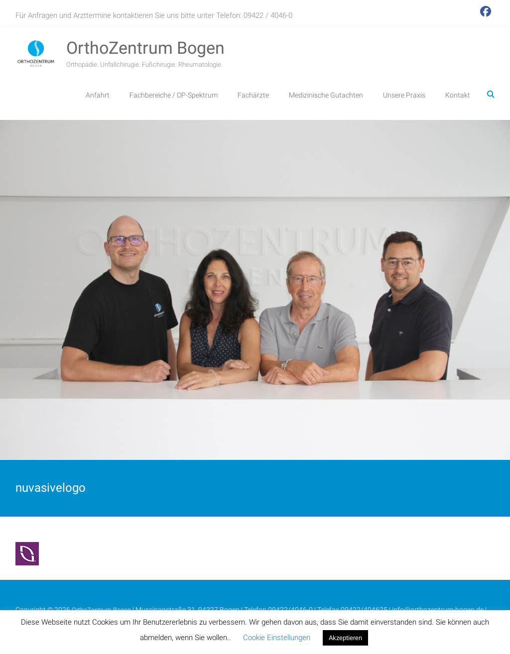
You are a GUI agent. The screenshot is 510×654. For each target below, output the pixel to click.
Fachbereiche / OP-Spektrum (173, 95)
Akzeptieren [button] (345, 638)
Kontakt (457, 95)
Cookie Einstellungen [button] (276, 637)
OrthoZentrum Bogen (145, 48)
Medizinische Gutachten (326, 95)
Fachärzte (253, 95)
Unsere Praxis (404, 95)
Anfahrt (98, 95)
